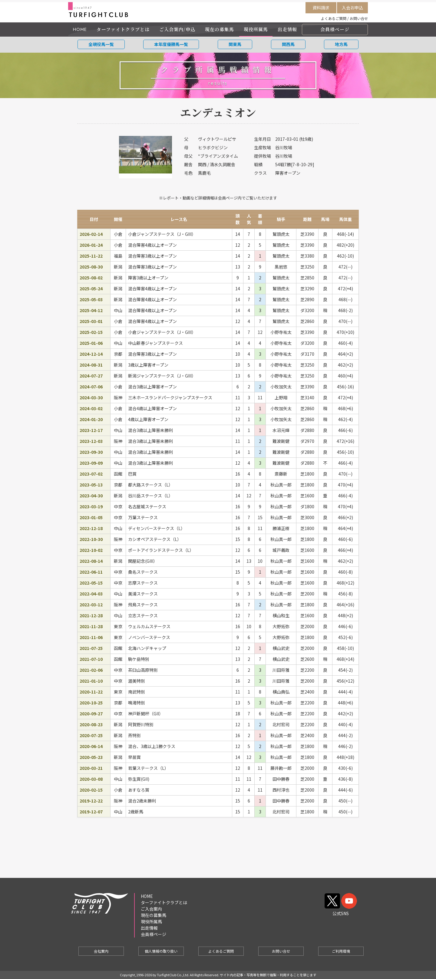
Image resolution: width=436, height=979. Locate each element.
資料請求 (320, 8)
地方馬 (341, 44)
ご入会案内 (151, 909)
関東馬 (235, 44)
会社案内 (101, 951)
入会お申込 (352, 8)
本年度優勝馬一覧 (171, 44)
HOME (80, 29)
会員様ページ (334, 29)
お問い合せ (359, 18)
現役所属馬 (256, 29)
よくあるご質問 (333, 18)
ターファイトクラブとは (123, 29)
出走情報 (287, 29)
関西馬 (288, 44)
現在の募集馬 (219, 29)
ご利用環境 (341, 951)
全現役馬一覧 (101, 44)
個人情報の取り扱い (161, 951)
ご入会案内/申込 (177, 29)
